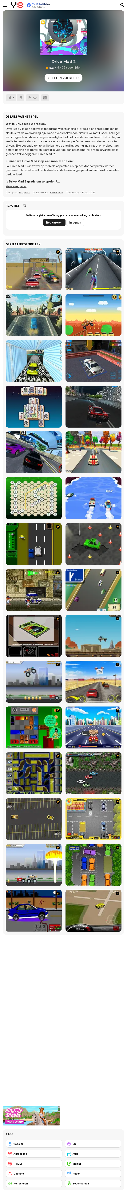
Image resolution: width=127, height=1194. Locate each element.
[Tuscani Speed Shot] (93, 682)
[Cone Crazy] (93, 544)
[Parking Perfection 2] (93, 865)
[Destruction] (34, 865)
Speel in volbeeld (63, 78)
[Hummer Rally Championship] (93, 911)
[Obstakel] (34, 1173)
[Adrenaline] (34, 1154)
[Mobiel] (93, 1163)
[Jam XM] (93, 773)
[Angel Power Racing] (93, 727)
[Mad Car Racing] (34, 315)
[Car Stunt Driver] (34, 361)
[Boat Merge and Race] (93, 498)
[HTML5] (34, 1163)
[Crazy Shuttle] (34, 590)
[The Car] (34, 636)
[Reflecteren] (34, 1183)
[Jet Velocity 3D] (93, 269)
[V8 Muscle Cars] (34, 269)
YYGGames (56, 192)
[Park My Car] (93, 819)
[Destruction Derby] (34, 819)
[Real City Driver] (93, 407)
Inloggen (75, 222)
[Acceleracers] (34, 773)
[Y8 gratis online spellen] (17, 5)
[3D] (93, 1144)
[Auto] (93, 1154)
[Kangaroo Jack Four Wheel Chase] (93, 636)
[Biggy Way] (93, 315)
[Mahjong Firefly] (34, 407)
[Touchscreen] (93, 1183)
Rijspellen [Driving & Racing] (24, 192)
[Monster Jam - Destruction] (34, 682)
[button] (16, 186)
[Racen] (93, 1173)
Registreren (54, 222)
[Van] (93, 590)
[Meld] (32, 97)
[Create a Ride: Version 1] (34, 911)
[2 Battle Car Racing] (93, 452)
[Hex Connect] (34, 498)
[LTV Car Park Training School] (93, 361)
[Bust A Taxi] (34, 544)
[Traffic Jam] (34, 727)
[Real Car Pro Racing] (34, 452)
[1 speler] (34, 1144)
